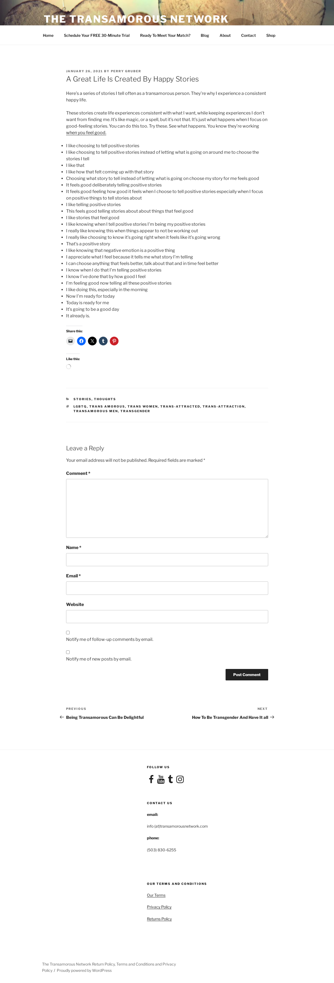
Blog (205, 35)
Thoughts (105, 399)
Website (75, 604)
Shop (270, 35)
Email (73, 575)
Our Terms (156, 895)
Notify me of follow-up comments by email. (109, 639)
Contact (248, 35)
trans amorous (107, 406)
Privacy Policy (159, 906)
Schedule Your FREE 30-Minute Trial (97, 35)
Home (48, 35)
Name (73, 547)
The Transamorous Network (136, 19)
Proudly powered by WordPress (84, 970)
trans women (143, 406)
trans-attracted (180, 406)
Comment (78, 473)
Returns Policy (159, 918)
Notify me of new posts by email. (98, 659)
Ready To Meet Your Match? (165, 35)
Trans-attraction (224, 406)
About (225, 35)
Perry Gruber (126, 71)
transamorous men (95, 411)
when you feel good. (86, 132)
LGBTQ (80, 406)
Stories (82, 399)
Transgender (135, 411)
